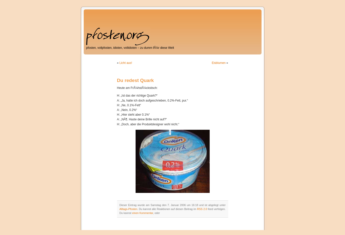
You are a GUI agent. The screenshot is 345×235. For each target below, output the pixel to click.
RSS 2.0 (202, 209)
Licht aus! (126, 63)
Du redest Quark (135, 80)
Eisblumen (218, 63)
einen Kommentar (142, 212)
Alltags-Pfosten (129, 209)
